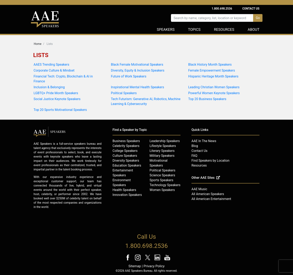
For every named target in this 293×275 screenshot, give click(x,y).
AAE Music (199, 189)
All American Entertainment (211, 199)
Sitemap (134, 266)
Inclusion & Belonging (49, 87)
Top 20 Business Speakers (207, 99)
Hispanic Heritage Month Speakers (213, 76)
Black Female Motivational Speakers (137, 64)
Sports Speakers (161, 180)
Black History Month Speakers (210, 64)
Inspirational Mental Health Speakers (137, 87)
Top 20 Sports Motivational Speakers (60, 110)
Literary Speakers (162, 151)
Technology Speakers (165, 185)
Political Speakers (124, 93)
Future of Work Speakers (128, 76)
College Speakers (125, 151)
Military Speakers (162, 156)
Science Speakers (162, 175)
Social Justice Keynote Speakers (57, 99)
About (253, 29)
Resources (224, 29)
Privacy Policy (153, 266)
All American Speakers (207, 194)
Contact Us (250, 8)
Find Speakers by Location (210, 160)
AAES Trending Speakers (51, 64)
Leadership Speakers (165, 141)
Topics (194, 29)
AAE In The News (203, 141)
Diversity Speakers (126, 160)
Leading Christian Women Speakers (213, 87)
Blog (194, 146)
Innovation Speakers (127, 195)
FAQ (194, 156)
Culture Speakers (125, 156)
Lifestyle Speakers (163, 146)
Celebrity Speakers (126, 146)
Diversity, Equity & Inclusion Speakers (137, 70)
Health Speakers (124, 190)
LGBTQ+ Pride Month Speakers (56, 93)
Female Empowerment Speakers (211, 70)
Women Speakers (162, 190)
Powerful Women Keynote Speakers (214, 93)
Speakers (166, 29)
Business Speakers (126, 141)
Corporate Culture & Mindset (54, 70)
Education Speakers (127, 165)
